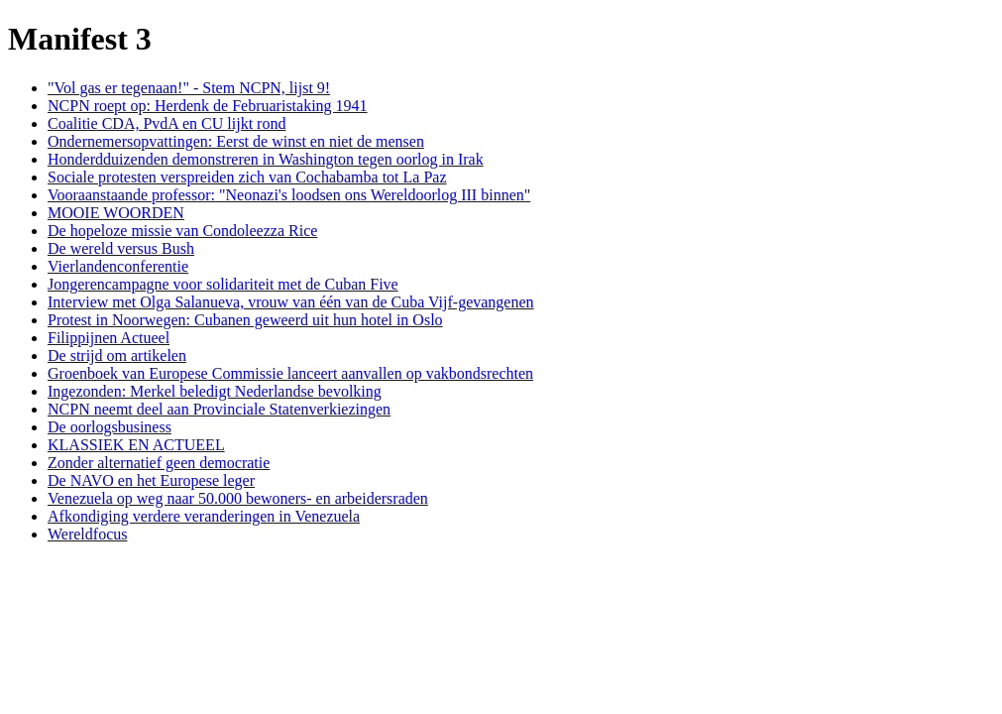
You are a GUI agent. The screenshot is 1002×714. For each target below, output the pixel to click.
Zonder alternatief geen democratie (159, 462)
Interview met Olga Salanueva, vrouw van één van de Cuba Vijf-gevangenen (291, 302)
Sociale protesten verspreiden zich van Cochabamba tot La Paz (247, 177)
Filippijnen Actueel (108, 337)
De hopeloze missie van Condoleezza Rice (182, 230)
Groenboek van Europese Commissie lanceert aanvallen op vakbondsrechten (290, 373)
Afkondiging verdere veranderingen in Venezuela (204, 516)
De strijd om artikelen (117, 355)
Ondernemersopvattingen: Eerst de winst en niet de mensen (236, 141)
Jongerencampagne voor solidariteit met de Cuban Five (223, 284)
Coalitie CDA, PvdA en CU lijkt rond (166, 123)
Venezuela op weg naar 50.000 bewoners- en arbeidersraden (238, 498)
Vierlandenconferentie (118, 266)
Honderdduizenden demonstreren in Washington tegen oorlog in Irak (266, 159)
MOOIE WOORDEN (116, 212)
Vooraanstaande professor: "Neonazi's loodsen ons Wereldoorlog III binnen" (289, 194)
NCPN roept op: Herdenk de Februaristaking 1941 (208, 105)
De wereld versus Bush (121, 248)
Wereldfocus (87, 534)
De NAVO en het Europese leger (151, 480)
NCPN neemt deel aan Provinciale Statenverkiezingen (219, 409)
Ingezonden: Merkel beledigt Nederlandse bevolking (215, 391)
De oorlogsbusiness (109, 426)
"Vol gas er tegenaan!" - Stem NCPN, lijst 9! (189, 87)
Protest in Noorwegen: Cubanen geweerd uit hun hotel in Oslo (245, 319)
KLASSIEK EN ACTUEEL (136, 444)
